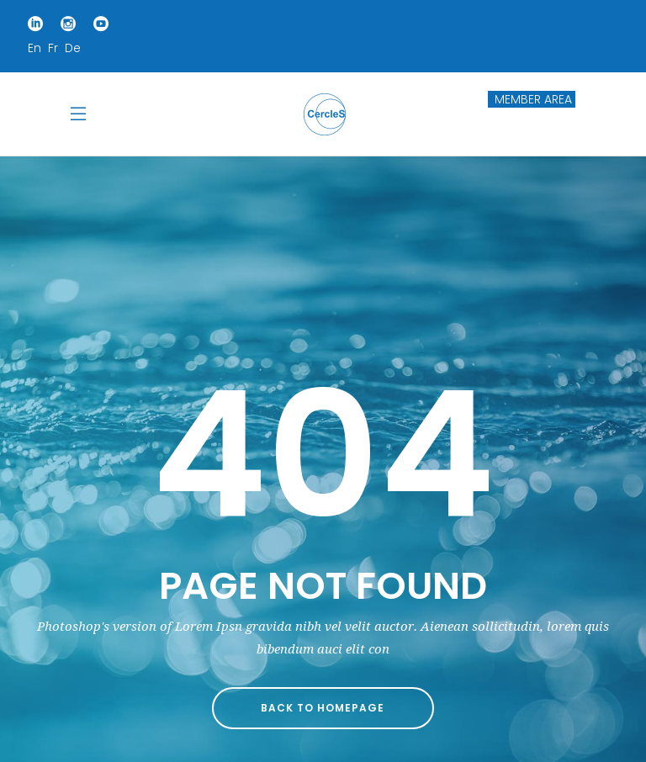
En (34, 48)
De (73, 48)
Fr (53, 48)
